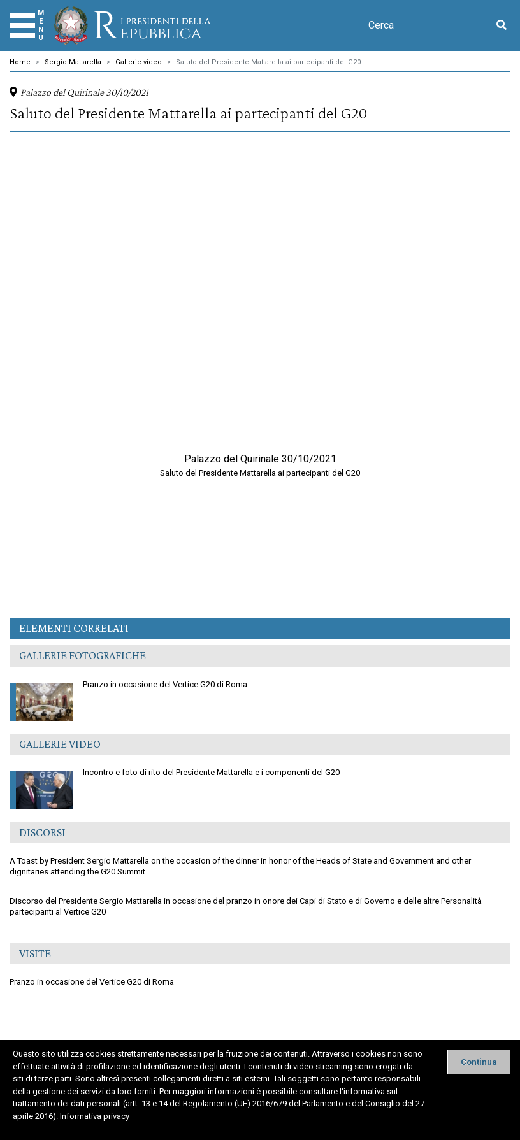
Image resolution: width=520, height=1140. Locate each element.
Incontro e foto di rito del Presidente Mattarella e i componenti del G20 (175, 774)
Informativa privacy (94, 1116)
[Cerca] (430, 25)
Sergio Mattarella (73, 62)
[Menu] (22, 25)
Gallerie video (138, 62)
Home (20, 62)
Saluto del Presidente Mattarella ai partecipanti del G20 (268, 62)
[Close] (478, 1062)
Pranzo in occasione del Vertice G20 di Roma (128, 687)
